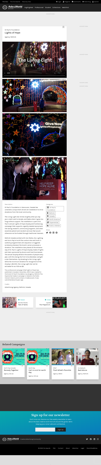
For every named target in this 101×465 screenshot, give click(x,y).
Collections (56, 7)
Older (48, 300)
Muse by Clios (26, 2)
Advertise (75, 448)
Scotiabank (81, 368)
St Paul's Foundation (12, 30)
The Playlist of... (45, 305)
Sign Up (60, 429)
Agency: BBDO (57, 374)
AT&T (55, 368)
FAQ (54, 448)
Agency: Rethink (83, 374)
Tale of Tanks (23, 305)
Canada (51, 216)
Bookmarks (76, 2)
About (68, 448)
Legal (82, 448)
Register (66, 2)
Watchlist (65, 7)
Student (48, 7)
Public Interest (53, 226)
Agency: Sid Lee (8, 374)
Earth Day (32, 368)
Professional (39, 7)
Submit (95, 2)
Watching (86, 2)
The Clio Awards (15, 2)
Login (58, 2)
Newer (21, 300)
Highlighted (28, 7)
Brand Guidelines (92, 448)
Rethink (13, 37)
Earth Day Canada (10, 368)
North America (53, 219)
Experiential (52, 222)
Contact (60, 448)
